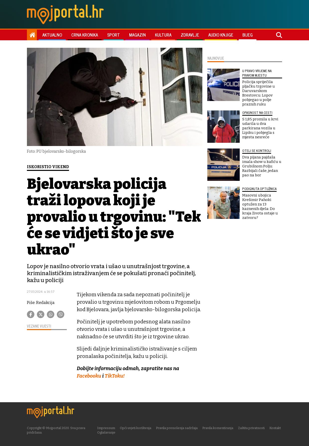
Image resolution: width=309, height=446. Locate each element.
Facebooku (89, 376)
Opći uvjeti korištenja (136, 428)
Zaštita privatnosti (251, 428)
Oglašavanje (107, 432)
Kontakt (275, 428)
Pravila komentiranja (218, 428)
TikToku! (115, 376)
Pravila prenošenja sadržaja (177, 428)
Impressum (107, 428)
